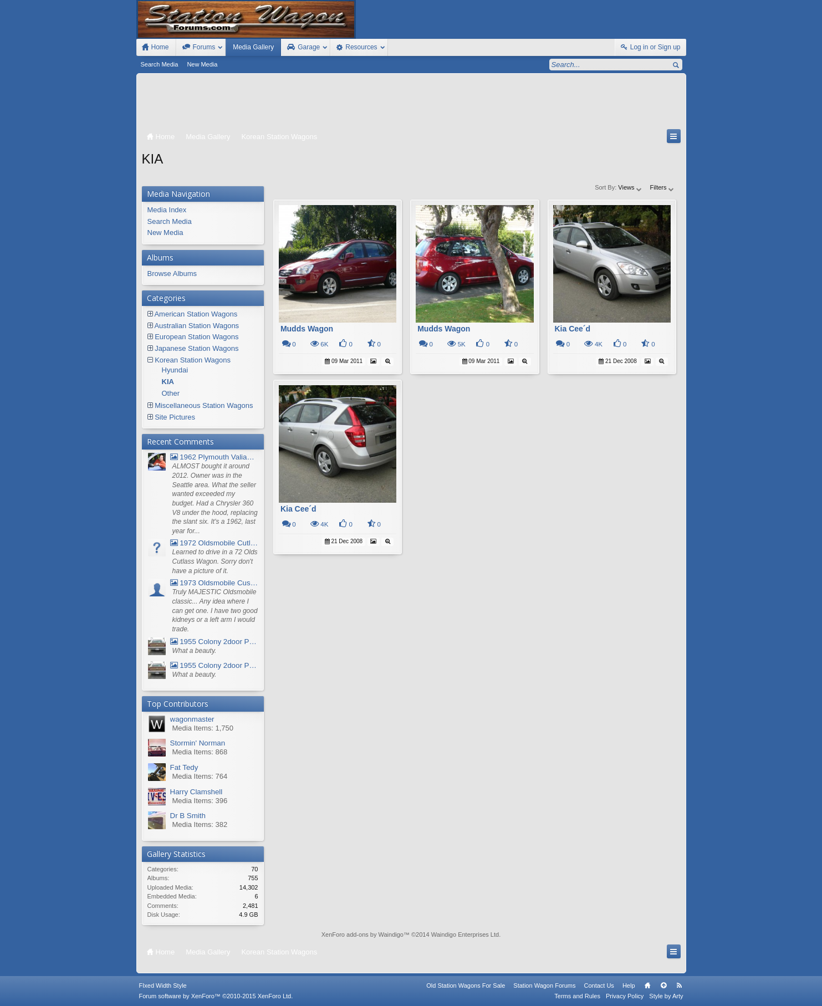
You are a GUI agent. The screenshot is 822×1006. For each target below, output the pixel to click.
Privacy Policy (625, 996)
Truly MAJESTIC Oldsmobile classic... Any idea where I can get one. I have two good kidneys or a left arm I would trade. (215, 610)
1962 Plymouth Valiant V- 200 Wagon (214, 457)
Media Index (167, 210)
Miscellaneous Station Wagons (204, 405)
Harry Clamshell (196, 792)
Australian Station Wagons (196, 325)
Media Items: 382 (200, 824)
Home (647, 985)
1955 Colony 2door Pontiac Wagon (214, 641)
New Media (202, 64)
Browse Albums (172, 273)
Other (171, 393)
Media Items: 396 (200, 800)
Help (628, 985)
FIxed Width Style (163, 985)
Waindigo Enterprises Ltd (465, 934)
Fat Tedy (184, 767)
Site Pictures (175, 417)
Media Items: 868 (200, 752)
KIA (168, 381)
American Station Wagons (195, 314)
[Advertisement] (411, 104)
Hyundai (175, 370)
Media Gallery (253, 47)
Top (663, 985)
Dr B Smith (188, 815)
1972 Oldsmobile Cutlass (214, 543)
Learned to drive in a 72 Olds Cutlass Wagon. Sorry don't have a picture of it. (215, 561)
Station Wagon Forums (544, 985)
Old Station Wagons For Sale (465, 985)
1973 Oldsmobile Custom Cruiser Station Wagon (214, 583)
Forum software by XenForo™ (216, 996)
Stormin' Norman (198, 743)
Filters (662, 187)
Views (630, 187)
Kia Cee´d (573, 328)
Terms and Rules (577, 996)
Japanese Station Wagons (196, 348)
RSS (679, 985)
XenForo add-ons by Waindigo (362, 934)
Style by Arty (666, 996)
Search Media (159, 64)
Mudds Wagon (306, 328)
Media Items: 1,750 (203, 728)
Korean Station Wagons (193, 360)
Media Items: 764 (200, 776)
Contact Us (599, 985)
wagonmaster (192, 719)
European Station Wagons (196, 337)
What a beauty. (194, 651)
